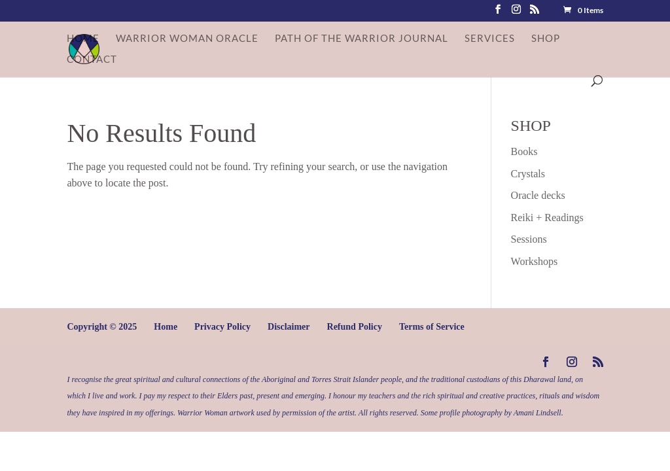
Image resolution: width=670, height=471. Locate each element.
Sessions (529, 239)
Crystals (528, 173)
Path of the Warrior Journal (361, 38)
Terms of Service (432, 327)
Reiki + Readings (547, 217)
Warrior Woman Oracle (187, 38)
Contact (92, 59)
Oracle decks (538, 195)
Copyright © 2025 (102, 327)
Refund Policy (354, 327)
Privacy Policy (222, 327)
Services (490, 38)
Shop (545, 38)
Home (83, 38)
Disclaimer (289, 327)
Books (524, 151)
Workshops (534, 261)
